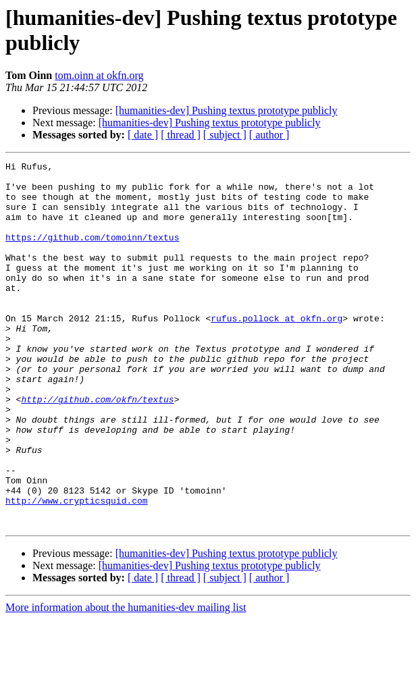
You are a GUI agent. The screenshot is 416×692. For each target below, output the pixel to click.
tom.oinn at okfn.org (99, 75)
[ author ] (269, 134)
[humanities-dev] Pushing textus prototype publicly (226, 110)
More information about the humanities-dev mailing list (125, 680)
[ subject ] (224, 134)
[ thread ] (181, 134)
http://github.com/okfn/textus (97, 448)
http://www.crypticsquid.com (76, 569)
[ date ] (143, 134)
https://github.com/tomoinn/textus (92, 253)
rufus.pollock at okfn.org (276, 350)
